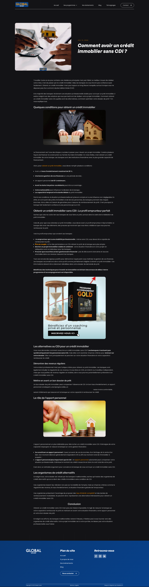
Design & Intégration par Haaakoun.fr (113, 585)
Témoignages (111, 5)
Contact (126, 5)
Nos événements (88, 5)
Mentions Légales (74, 585)
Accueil (56, 5)
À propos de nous (66, 559)
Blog (100, 5)
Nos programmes (69, 5)
